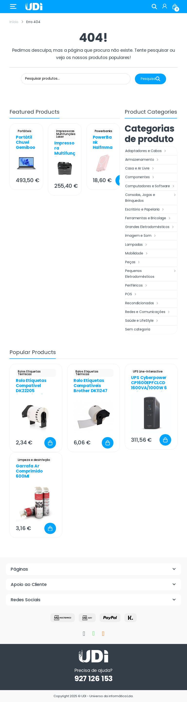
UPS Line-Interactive (147, 371)
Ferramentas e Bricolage (148, 218)
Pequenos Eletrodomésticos (151, 273)
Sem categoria (137, 329)
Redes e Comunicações (148, 312)
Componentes (140, 177)
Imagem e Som (141, 236)
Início (13, 21)
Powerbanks (103, 131)
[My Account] (164, 6)
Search (154, 6)
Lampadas (136, 245)
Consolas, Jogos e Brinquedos (151, 197)
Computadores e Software (150, 186)
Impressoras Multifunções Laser (65, 134)
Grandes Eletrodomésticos (150, 227)
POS (131, 294)
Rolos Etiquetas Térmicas (29, 372)
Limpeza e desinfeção (34, 460)
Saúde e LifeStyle (142, 321)
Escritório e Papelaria (145, 209)
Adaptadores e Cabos (146, 151)
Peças (133, 262)
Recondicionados (142, 303)
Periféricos (136, 285)
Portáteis (24, 131)
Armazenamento (142, 160)
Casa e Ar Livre (140, 168)
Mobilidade (137, 253)
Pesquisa (150, 78)
